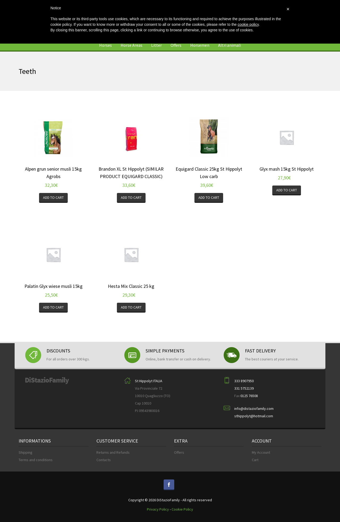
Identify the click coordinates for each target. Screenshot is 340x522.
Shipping (25, 452)
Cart (255, 459)
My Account (261, 452)
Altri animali (229, 45)
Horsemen (199, 45)
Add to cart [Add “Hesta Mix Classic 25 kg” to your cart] (131, 307)
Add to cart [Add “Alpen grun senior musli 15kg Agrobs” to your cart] (53, 197)
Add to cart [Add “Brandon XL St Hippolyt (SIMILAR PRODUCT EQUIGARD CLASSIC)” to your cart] (131, 197)
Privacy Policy (158, 509)
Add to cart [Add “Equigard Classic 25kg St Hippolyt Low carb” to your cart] (208, 197)
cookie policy (248, 24)
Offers (176, 45)
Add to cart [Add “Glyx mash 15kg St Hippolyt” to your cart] (286, 190)
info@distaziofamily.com (254, 408)
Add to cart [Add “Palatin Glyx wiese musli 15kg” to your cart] (53, 307)
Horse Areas (131, 45)
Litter (156, 45)
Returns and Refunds (113, 452)
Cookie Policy (182, 509)
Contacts (103, 459)
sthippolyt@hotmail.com (253, 416)
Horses (105, 45)
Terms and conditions (36, 459)
